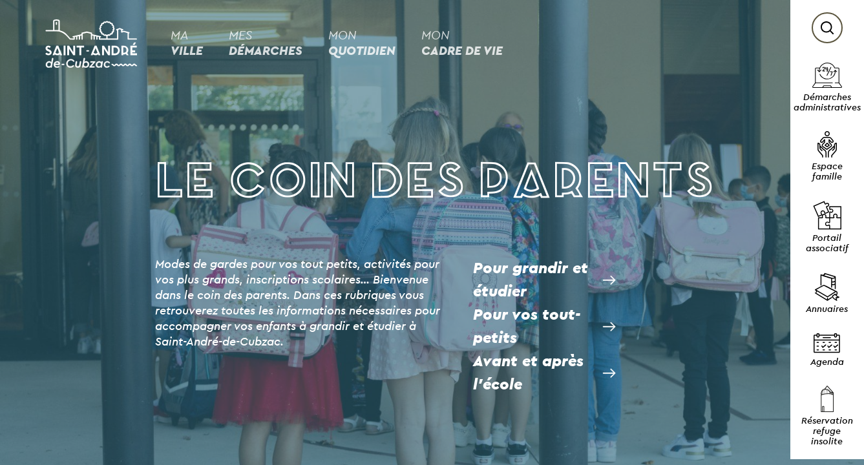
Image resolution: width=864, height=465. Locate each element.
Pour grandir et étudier (530, 280)
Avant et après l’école (528, 373)
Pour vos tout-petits (526, 326)
